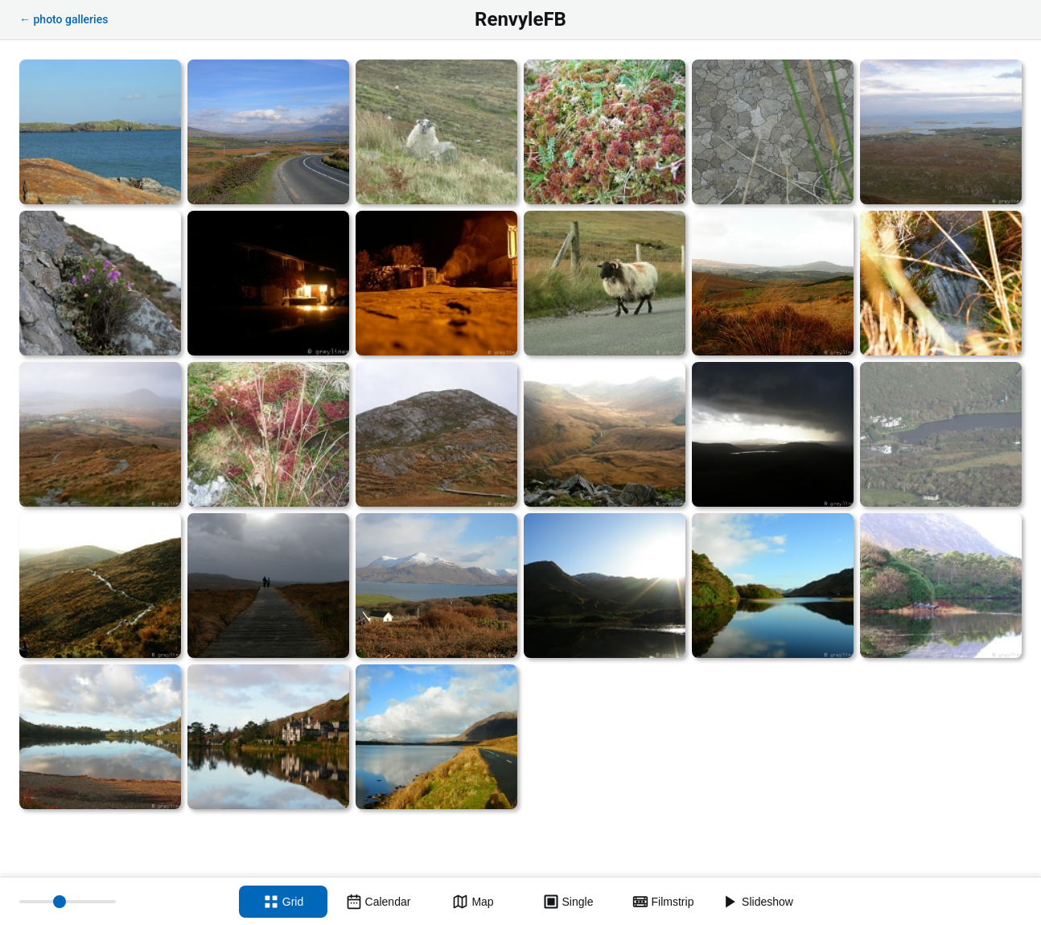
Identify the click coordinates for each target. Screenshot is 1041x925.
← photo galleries (63, 19)
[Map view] (473, 902)
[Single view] (568, 902)
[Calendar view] (378, 902)
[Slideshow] (758, 902)
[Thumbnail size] (67, 902)
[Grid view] (283, 902)
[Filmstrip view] (663, 902)
